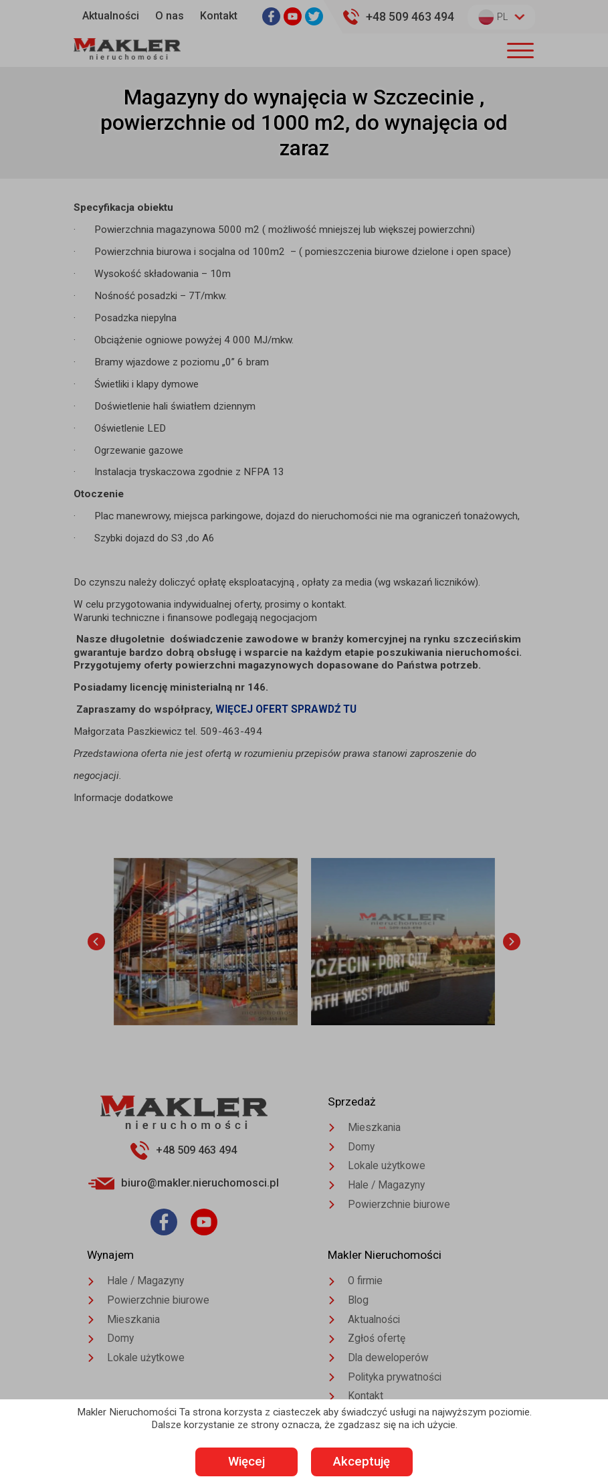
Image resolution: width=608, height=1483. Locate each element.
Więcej (237, 1462)
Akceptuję (371, 1462)
